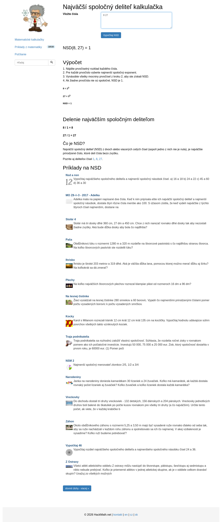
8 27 (136, 20)
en (126, 514)
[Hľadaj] (51, 63)
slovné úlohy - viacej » (77, 488)
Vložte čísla (70, 13)
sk (136, 514)
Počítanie (20, 54)
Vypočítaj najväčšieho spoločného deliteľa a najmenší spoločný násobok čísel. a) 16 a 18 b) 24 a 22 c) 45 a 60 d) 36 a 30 (137, 179)
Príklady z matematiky (35, 47)
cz (131, 514)
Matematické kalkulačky (29, 39)
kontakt (117, 514)
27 (100, 159)
